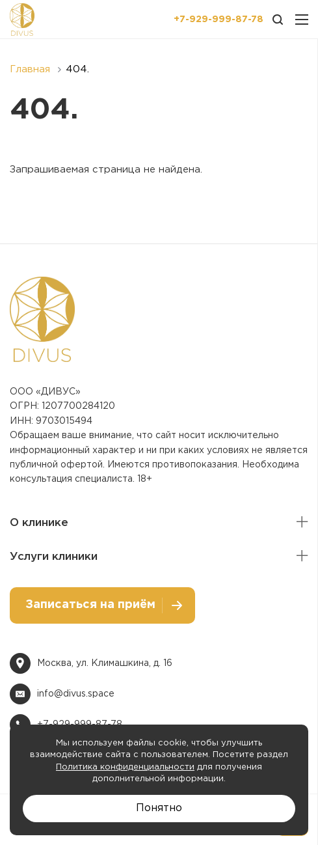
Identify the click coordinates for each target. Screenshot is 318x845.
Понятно (159, 808)
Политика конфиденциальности (125, 767)
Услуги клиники (54, 557)
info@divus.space (75, 694)
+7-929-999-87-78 (218, 19)
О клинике (39, 523)
